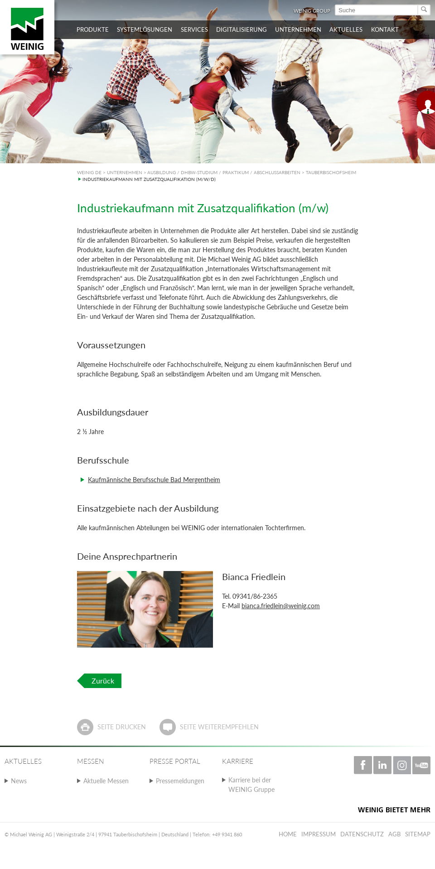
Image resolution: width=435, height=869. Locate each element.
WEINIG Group (312, 11)
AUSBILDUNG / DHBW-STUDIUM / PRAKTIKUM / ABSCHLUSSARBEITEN (223, 172)
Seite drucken (121, 727)
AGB (394, 834)
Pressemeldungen (180, 781)
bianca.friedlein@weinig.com (281, 606)
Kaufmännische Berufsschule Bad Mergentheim (154, 479)
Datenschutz (362, 834)
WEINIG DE (89, 172)
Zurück (103, 680)
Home (288, 834)
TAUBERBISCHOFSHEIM (331, 172)
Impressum (318, 834)
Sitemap (417, 834)
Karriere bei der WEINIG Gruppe (251, 784)
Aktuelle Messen (106, 781)
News (19, 781)
